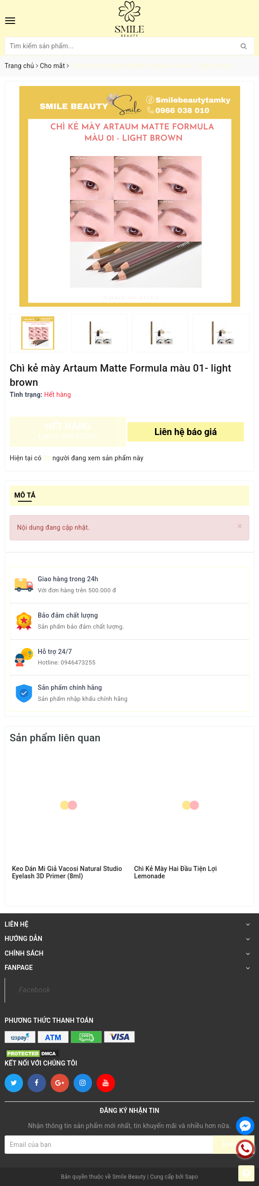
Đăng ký (233, 1144)
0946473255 (78, 662)
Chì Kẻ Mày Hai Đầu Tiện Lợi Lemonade (175, 872)
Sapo (191, 1177)
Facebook (34, 989)
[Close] (239, 526)
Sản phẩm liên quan (55, 738)
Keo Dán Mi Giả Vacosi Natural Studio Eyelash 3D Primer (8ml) (67, 872)
